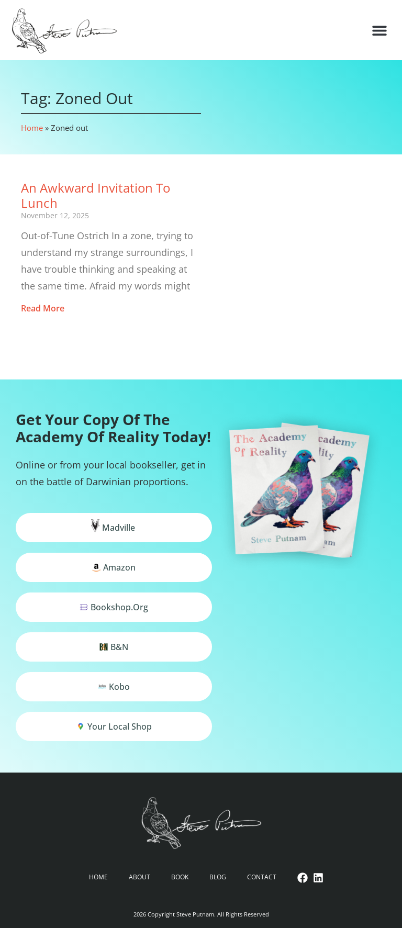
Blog (217, 877)
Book (179, 877)
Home (32, 127)
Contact (261, 877)
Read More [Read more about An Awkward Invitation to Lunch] (42, 308)
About (139, 877)
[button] (380, 30)
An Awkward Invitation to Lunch (95, 195)
